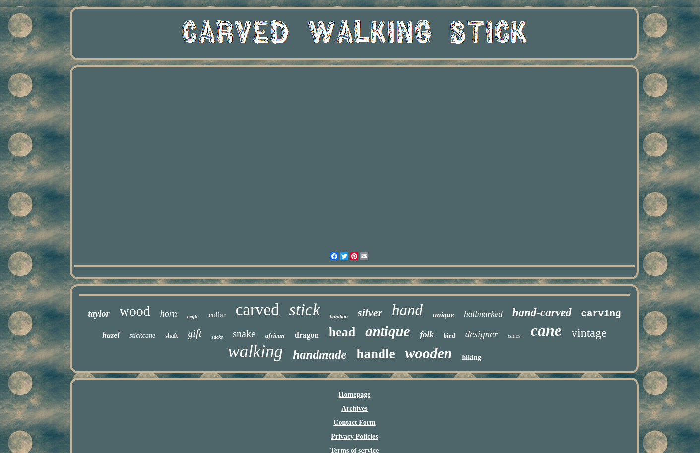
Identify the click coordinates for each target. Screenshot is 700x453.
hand (407, 310)
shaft (171, 335)
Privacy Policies (354, 436)
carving (601, 313)
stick (304, 310)
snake (244, 333)
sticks (217, 337)
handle (375, 353)
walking (255, 351)
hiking (471, 357)
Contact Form (354, 422)
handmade (319, 354)
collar (217, 315)
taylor (99, 314)
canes (514, 335)
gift (194, 333)
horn (168, 314)
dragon (307, 335)
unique (443, 315)
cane (546, 330)
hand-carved (542, 312)
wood (135, 311)
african (275, 335)
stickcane (142, 335)
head (342, 332)
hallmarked (483, 314)
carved (257, 310)
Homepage (355, 394)
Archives (354, 408)
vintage (589, 332)
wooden (428, 353)
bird (449, 335)
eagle (193, 316)
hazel (111, 335)
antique (387, 331)
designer (481, 334)
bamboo (339, 316)
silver (370, 312)
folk (426, 334)
